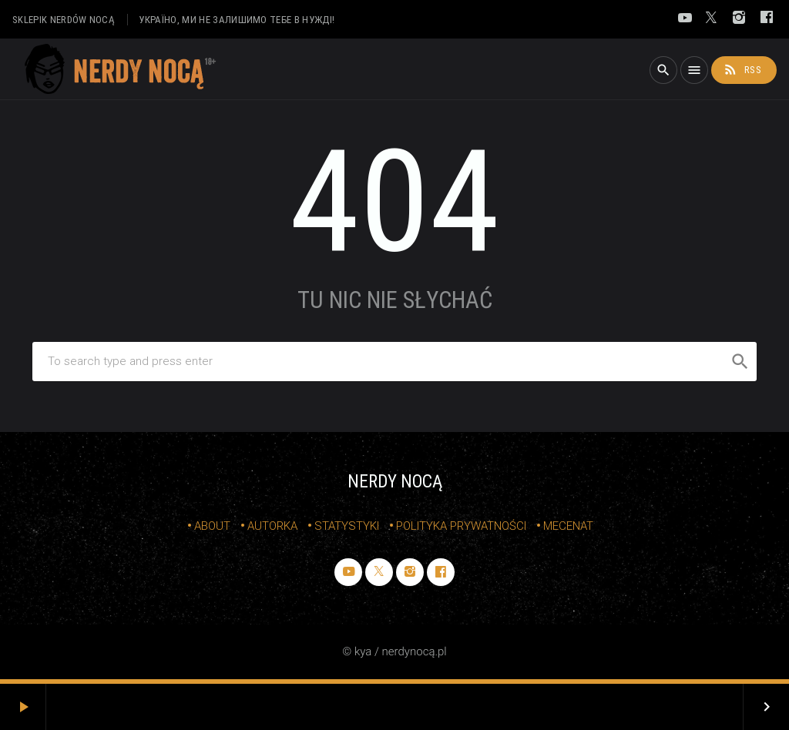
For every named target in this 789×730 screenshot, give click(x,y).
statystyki (346, 526)
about (212, 526)
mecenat (568, 526)
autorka (272, 526)
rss (742, 69)
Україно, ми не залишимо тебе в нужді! (236, 19)
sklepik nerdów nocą (63, 19)
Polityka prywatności (461, 526)
